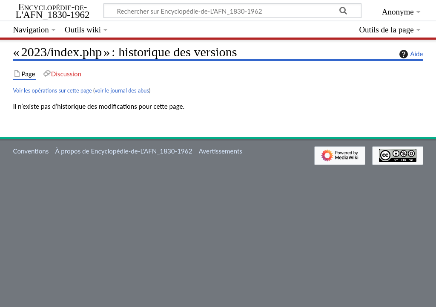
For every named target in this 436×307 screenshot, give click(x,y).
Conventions (31, 151)
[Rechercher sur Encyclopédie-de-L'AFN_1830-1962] (232, 10)
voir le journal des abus (122, 90)
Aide (410, 54)
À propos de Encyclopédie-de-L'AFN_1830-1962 (123, 151)
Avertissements (220, 151)
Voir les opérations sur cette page (52, 90)
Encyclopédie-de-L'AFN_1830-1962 (53, 11)
